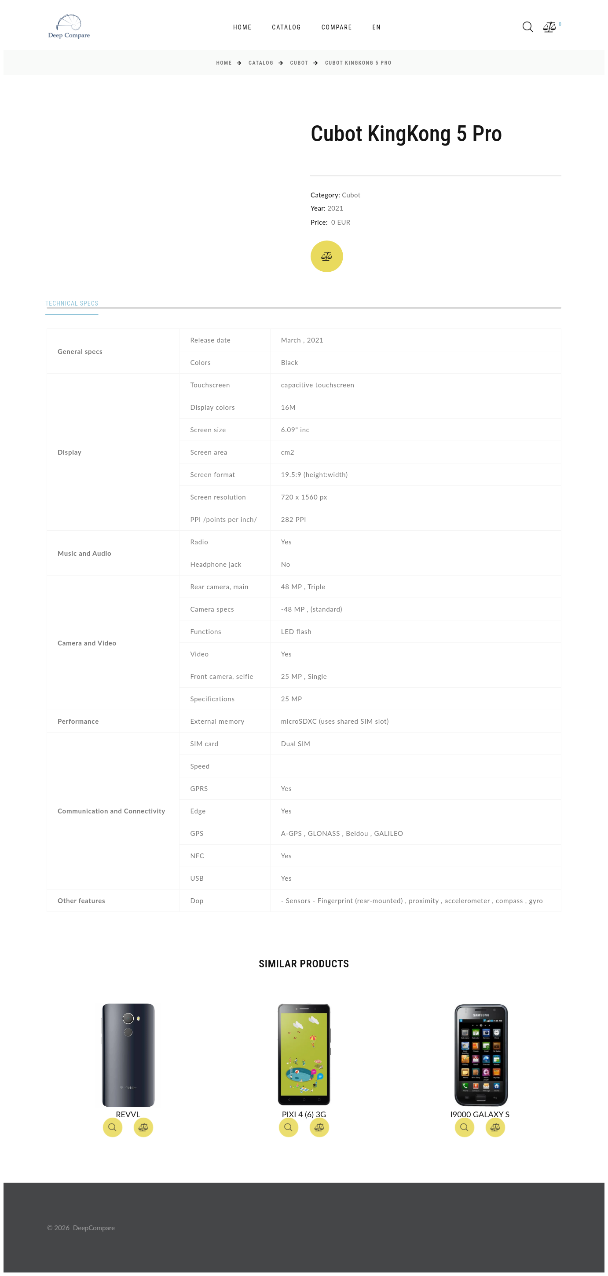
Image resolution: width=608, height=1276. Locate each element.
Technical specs (73, 303)
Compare (337, 27)
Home (242, 27)
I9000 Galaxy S (480, 1114)
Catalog (286, 27)
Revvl (128, 1114)
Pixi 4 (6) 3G (304, 1114)
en (376, 27)
